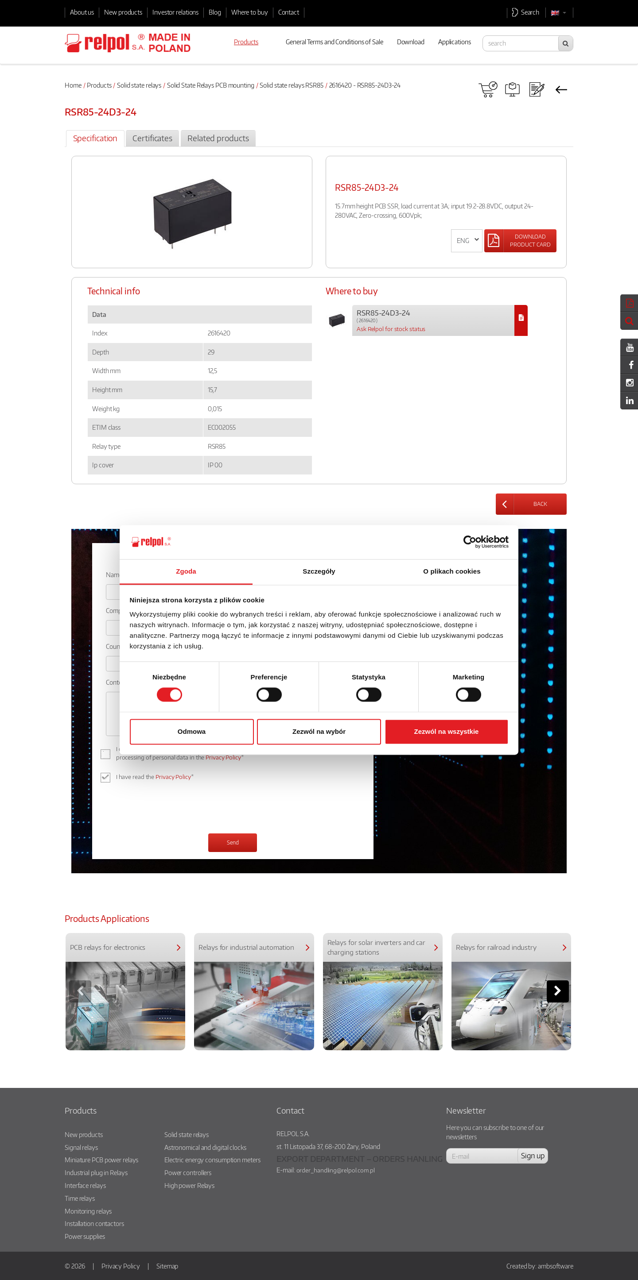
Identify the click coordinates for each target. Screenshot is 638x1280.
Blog (215, 12)
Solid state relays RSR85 (291, 85)
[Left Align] (520, 240)
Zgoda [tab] (186, 571)
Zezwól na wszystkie (446, 731)
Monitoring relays (88, 1211)
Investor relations (175, 12)
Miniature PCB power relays (101, 1160)
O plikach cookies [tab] (451, 571)
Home (73, 85)
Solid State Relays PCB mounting (210, 85)
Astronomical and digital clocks (205, 1147)
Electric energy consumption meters (212, 1160)
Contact (288, 12)
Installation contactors (94, 1223)
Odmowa (192, 731)
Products (99, 85)
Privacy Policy (223, 757)
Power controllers (187, 1172)
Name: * (117, 574)
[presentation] (173, 809)
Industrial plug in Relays (96, 1172)
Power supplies (85, 1236)
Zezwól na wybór (319, 731)
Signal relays (81, 1147)
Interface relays (85, 1185)
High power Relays (189, 1185)
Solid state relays (139, 85)
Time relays (80, 1198)
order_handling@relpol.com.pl (335, 1170)
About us (82, 12)
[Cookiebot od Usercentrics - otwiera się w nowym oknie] (470, 542)
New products (123, 12)
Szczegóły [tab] (319, 571)
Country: (117, 646)
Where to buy (249, 12)
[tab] (95, 138)
